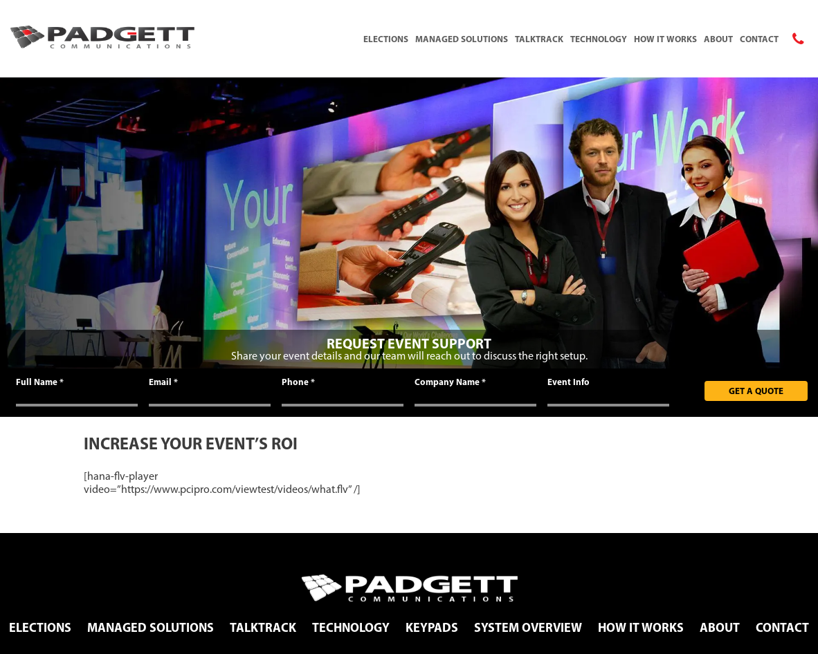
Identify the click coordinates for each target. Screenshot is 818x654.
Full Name (40, 381)
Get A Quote (756, 390)
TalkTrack (539, 38)
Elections (385, 38)
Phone (298, 381)
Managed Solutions (461, 38)
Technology (598, 38)
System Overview (528, 627)
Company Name (450, 381)
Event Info (568, 381)
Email (163, 381)
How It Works (665, 38)
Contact (759, 38)
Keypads (432, 627)
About (718, 38)
